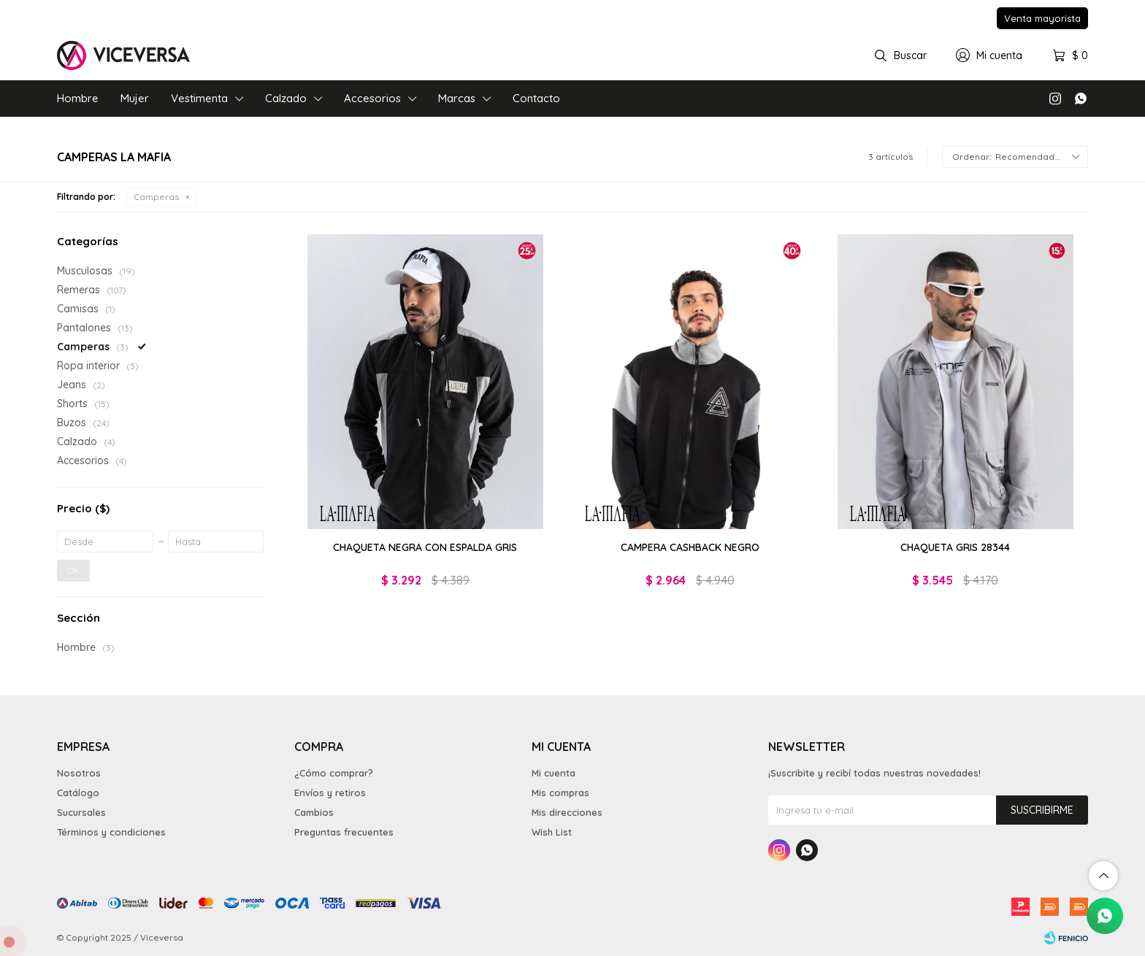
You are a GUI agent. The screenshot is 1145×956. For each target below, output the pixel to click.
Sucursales (81, 812)
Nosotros (79, 773)
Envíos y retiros (330, 792)
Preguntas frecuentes (344, 832)
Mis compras (560, 792)
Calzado (286, 98)
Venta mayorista (1042, 18)
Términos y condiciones (111, 832)
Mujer (134, 98)
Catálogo (78, 792)
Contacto (536, 98)
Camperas (156, 196)
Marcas (456, 98)
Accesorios (372, 98)
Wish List (552, 832)
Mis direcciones (567, 812)
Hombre (78, 98)
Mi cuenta (553, 773)
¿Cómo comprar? (333, 773)
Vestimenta (199, 98)
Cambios (314, 812)
